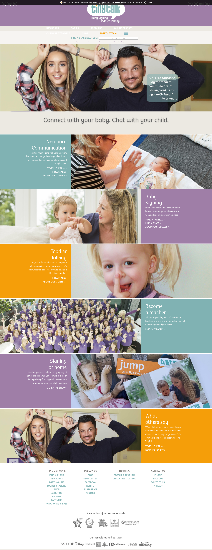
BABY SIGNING (56, 483)
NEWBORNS (47, 28)
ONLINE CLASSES (100, 28)
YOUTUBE (90, 493)
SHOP (148, 28)
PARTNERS (56, 500)
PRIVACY (158, 486)
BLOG (90, 475)
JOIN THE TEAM (49, 34)
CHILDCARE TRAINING (127, 28)
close (153, 2)
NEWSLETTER (90, 479)
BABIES (63, 28)
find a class (56, 172)
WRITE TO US (158, 483)
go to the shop (54, 388)
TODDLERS (78, 28)
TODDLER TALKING (57, 486)
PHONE (158, 475)
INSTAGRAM (90, 490)
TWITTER (90, 486)
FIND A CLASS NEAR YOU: (83, 38)
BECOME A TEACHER (124, 475)
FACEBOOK (90, 483)
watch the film (54, 169)
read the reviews (157, 450)
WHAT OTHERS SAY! (56, 504)
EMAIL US (158, 479)
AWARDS (57, 497)
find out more (155, 330)
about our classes (51, 176)
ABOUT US (57, 493)
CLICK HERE (114, 2)
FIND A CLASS (57, 475)
